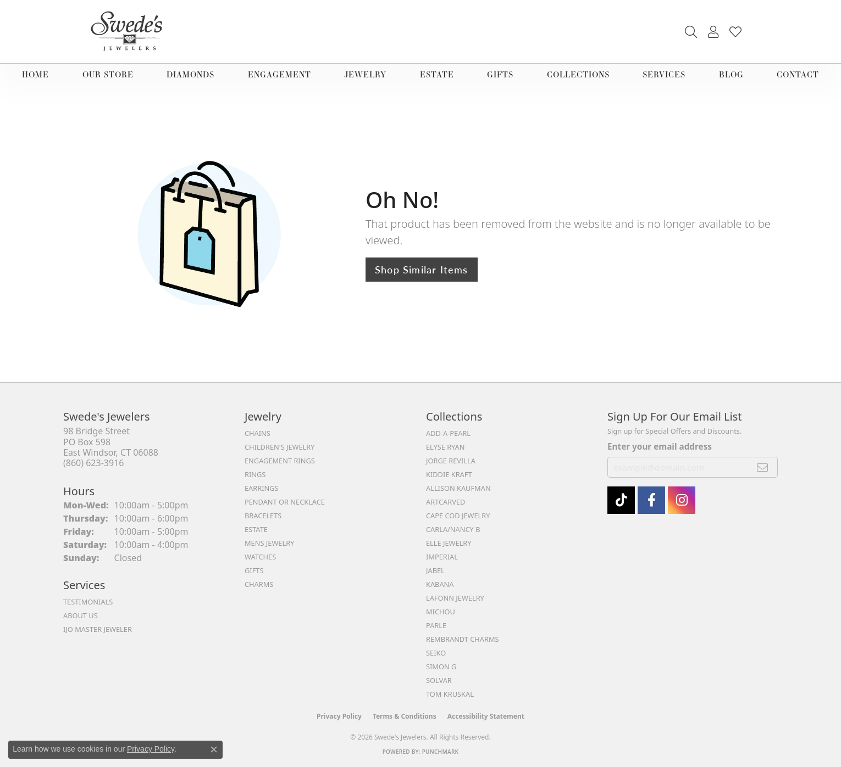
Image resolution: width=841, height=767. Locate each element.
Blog (731, 74)
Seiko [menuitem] (436, 653)
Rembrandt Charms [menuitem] (462, 639)
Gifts (500, 74)
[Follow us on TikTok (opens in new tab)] (621, 500)
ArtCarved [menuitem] (445, 502)
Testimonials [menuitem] (88, 602)
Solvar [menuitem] (439, 680)
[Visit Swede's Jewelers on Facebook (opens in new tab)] (651, 500)
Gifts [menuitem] (254, 570)
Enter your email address (659, 446)
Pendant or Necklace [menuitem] (285, 502)
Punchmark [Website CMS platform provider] (440, 751)
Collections (578, 74)
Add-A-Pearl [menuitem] (448, 433)
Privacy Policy (339, 716)
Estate (437, 74)
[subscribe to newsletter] (762, 467)
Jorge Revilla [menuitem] (450, 461)
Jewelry (365, 74)
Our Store (108, 74)
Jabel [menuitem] (435, 570)
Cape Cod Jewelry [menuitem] (458, 515)
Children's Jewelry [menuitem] (280, 447)
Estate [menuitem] (256, 529)
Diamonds (190, 74)
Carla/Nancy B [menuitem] (453, 529)
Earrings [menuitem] (262, 488)
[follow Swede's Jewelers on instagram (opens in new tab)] (681, 500)
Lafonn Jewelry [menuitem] (455, 598)
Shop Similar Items (421, 269)
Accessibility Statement (485, 716)
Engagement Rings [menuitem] (280, 461)
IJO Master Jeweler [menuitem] (97, 629)
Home (35, 74)
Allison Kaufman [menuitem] (458, 488)
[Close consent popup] (214, 749)
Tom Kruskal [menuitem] (450, 694)
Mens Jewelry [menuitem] (269, 543)
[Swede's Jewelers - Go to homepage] (129, 31)
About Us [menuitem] (80, 615)
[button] (691, 32)
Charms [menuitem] (259, 584)
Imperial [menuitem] (442, 557)
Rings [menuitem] (255, 474)
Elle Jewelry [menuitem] (449, 543)
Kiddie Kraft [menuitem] (449, 474)
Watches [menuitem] (260, 557)
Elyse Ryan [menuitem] (445, 447)
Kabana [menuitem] (440, 584)
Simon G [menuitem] (441, 666)
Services (664, 74)
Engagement (279, 74)
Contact (798, 74)
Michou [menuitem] (440, 612)
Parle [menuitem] (436, 625)
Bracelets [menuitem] (263, 515)
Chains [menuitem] (257, 433)
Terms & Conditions (404, 716)
